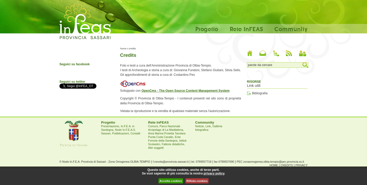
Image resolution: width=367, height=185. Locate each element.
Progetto (206, 28)
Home (123, 48)
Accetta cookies (170, 180)
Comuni (153, 126)
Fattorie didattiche (173, 144)
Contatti (135, 133)
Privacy (302, 165)
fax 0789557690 (224, 161)
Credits (287, 165)
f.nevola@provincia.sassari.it (171, 161)
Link (208, 126)
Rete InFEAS (246, 28)
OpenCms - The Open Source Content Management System (185, 90)
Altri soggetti (156, 147)
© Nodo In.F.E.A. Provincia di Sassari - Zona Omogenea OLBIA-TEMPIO (104, 161)
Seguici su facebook (74, 64)
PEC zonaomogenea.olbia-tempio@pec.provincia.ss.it (270, 161)
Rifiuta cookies (197, 180)
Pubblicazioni (120, 133)
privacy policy (214, 173)
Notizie (199, 126)
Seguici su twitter (72, 82)
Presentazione (110, 126)
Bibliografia (259, 93)
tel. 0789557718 (201, 161)
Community (291, 28)
